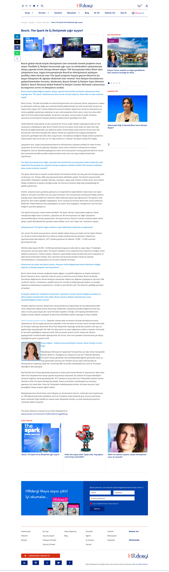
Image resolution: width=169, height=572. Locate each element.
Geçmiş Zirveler (49, 544)
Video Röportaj (70, 531)
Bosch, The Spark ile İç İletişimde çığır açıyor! (40, 454)
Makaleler (71, 13)
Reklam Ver (110, 13)
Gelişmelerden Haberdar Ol (37, 556)
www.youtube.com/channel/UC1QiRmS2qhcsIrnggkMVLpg (44, 414)
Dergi (27, 13)
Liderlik (110, 531)
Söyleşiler (111, 540)
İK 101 (97, 13)
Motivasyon (112, 536)
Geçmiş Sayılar (48, 536)
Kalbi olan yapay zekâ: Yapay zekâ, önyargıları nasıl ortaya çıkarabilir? (84, 455)
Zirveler (42, 13)
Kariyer (88, 544)
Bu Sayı (46, 531)
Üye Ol (124, 13)
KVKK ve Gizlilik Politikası (140, 564)
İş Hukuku (90, 540)
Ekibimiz (24, 536)
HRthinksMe (134, 540)
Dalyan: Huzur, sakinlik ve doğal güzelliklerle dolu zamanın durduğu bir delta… (126, 71)
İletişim (24, 540)
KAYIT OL (97, 509)
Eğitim (88, 536)
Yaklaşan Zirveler (49, 540)
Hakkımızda (26, 531)
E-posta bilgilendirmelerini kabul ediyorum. (105, 504)
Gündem (58, 13)
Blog (87, 13)
